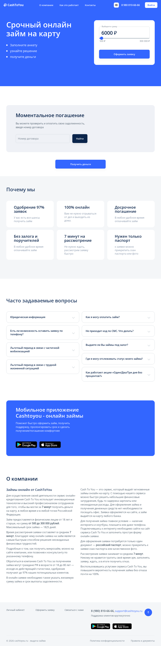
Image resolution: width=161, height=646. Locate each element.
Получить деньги (80, 164)
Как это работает (69, 5)
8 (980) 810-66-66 (102, 611)
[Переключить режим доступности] (116, 5)
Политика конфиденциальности (107, 640)
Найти (80, 138)
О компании (46, 5)
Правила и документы (143, 640)
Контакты (90, 5)
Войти (151, 5)
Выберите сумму (109, 26)
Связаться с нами (74, 609)
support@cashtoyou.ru (128, 611)
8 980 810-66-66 (130, 5)
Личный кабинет (15, 609)
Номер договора (28, 138)
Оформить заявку (124, 54)
